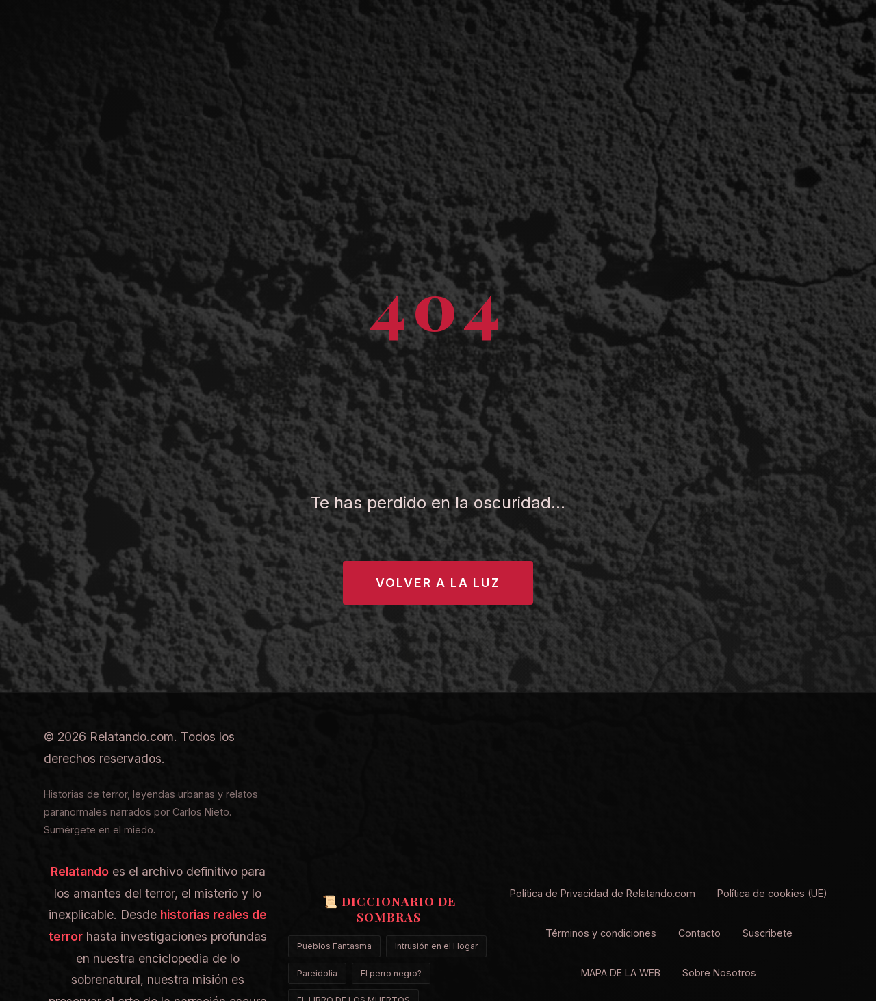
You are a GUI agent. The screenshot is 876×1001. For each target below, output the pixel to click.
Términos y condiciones (600, 933)
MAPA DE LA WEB (620, 972)
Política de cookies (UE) (772, 893)
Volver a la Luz (438, 582)
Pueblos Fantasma (334, 946)
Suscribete (768, 933)
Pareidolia (317, 973)
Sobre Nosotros (719, 972)
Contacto (699, 933)
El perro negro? (391, 973)
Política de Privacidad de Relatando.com (602, 893)
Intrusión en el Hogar (436, 946)
